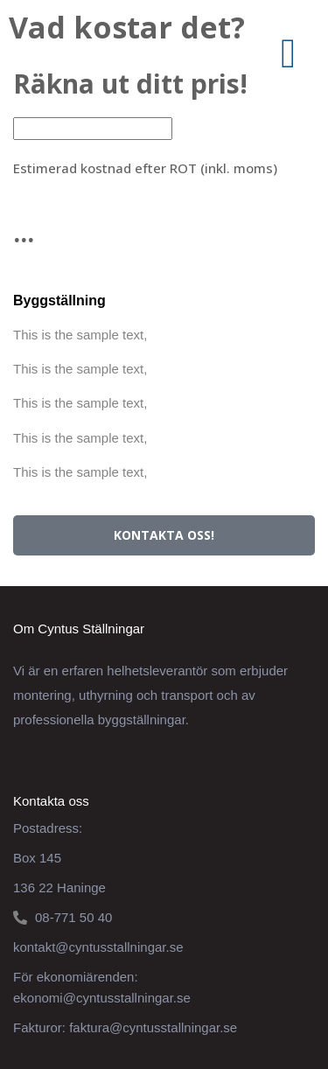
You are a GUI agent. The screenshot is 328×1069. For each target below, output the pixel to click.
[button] (288, 54)
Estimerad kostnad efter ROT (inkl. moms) (145, 168)
